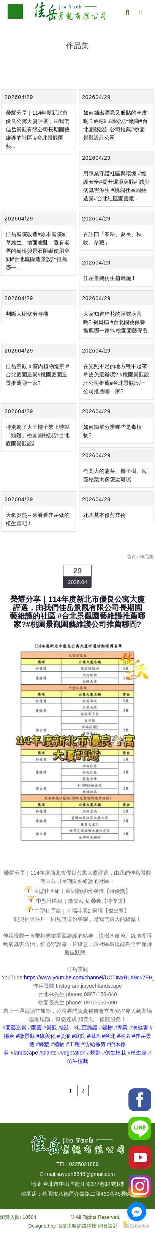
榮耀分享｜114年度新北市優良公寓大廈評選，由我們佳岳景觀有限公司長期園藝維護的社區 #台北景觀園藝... (38, 129)
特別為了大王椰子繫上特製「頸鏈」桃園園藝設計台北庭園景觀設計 (38, 435)
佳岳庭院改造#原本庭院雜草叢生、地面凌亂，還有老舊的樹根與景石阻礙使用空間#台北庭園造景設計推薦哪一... (38, 251)
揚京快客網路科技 (76, 1226)
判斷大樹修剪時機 (27, 314)
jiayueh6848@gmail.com (86, 1174)
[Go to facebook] (136, 1211)
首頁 (131, 556)
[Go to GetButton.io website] (137, 1226)
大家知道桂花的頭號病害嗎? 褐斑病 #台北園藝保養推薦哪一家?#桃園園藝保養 (115, 322)
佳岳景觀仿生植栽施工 (109, 278)
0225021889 (84, 1164)
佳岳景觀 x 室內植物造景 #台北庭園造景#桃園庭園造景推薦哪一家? (37, 374)
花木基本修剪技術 (104, 515)
